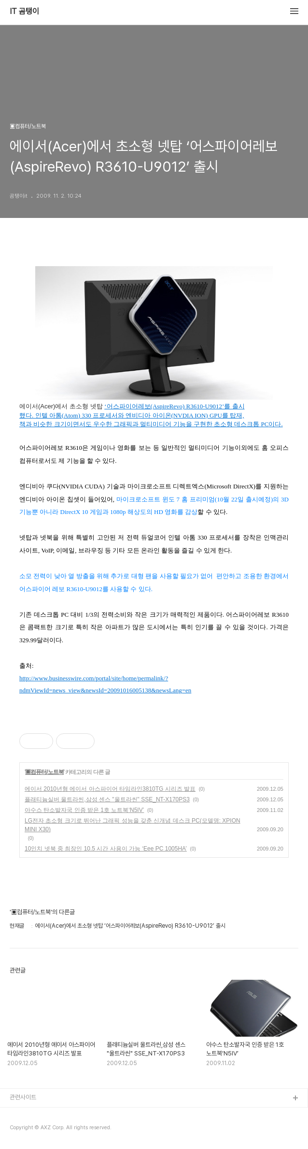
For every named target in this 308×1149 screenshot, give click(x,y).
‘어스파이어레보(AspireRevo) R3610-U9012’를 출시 (174, 406)
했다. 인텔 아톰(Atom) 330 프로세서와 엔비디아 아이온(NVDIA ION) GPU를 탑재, (131, 415)
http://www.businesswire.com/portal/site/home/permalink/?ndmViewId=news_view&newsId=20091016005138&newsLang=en (105, 684)
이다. (275, 424)
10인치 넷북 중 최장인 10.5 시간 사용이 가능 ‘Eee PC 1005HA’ (106, 848)
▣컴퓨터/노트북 (44, 772)
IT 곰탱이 (24, 11)
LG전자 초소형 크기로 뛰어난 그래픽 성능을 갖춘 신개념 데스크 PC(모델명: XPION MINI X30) (132, 825)
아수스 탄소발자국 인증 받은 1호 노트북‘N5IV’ (84, 810)
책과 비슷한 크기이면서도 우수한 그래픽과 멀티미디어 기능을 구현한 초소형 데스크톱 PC (143, 424)
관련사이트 (23, 1097)
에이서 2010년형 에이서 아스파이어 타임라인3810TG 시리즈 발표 (110, 788)
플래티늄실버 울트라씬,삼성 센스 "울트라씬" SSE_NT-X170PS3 (107, 799)
